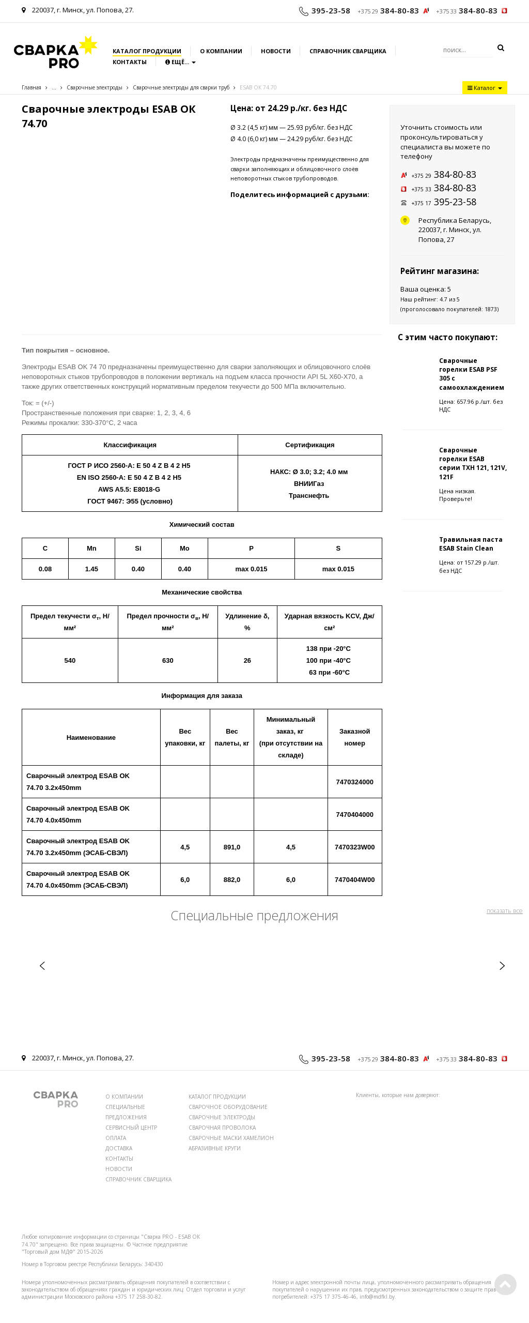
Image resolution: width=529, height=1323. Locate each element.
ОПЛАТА (115, 1138)
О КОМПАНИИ (124, 1096)
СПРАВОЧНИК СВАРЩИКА (138, 1179)
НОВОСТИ (118, 1169)
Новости (276, 51)
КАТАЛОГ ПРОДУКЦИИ (217, 1096)
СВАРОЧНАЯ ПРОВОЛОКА (222, 1127)
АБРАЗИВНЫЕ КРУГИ (215, 1148)
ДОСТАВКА (118, 1148)
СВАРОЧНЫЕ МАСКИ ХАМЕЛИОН (231, 1138)
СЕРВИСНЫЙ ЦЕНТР (131, 1127)
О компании (221, 51)
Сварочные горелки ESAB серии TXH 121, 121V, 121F (473, 463)
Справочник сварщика (347, 51)
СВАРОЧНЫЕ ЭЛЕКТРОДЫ (222, 1117)
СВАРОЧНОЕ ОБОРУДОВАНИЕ (228, 1107)
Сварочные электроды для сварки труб (181, 87)
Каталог (485, 88)
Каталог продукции (147, 51)
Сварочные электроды (94, 87)
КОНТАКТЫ (119, 1158)
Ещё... (180, 62)
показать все (505, 910)
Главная (31, 87)
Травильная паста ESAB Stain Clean (471, 544)
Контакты (130, 62)
